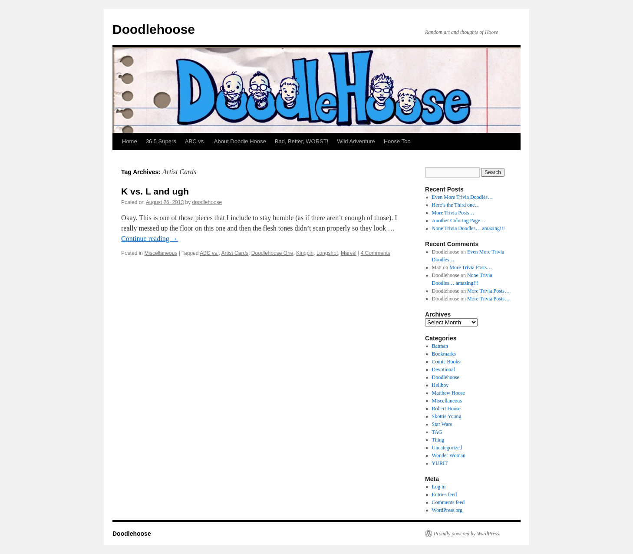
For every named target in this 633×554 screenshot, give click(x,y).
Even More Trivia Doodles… (462, 197)
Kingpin (304, 253)
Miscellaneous (160, 253)
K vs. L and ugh (155, 191)
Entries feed (444, 494)
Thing (438, 440)
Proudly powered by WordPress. (467, 534)
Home (129, 141)
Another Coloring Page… (458, 221)
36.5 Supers (161, 141)
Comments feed (448, 502)
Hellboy (440, 385)
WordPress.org (447, 510)
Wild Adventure (356, 141)
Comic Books (446, 362)
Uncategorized (447, 448)
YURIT (440, 463)
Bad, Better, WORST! (302, 141)
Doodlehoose (153, 29)
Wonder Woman (449, 455)
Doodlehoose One (272, 253)
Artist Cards (234, 253)
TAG (437, 432)
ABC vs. (195, 141)
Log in (439, 487)
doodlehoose (207, 202)
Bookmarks (444, 354)
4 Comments (375, 253)
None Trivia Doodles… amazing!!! (468, 228)
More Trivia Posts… (453, 213)
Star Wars (442, 424)
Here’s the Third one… (456, 205)
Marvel (348, 253)
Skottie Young (447, 416)
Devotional (443, 369)
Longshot (327, 253)
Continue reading (149, 238)
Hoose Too (397, 141)
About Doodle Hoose (240, 141)
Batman (440, 346)
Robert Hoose (446, 409)
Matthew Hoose (448, 393)
